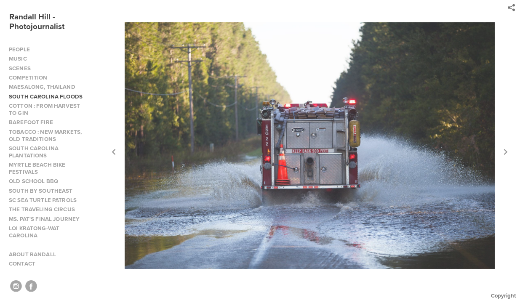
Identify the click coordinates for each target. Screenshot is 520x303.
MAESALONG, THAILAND (42, 87)
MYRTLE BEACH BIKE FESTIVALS (37, 168)
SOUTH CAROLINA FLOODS (46, 97)
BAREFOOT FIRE (31, 122)
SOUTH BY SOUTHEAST (41, 191)
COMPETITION (28, 78)
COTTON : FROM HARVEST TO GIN (44, 109)
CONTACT (22, 264)
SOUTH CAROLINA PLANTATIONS (34, 151)
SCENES (20, 68)
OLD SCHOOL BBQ (33, 181)
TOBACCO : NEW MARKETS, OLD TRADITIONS (45, 135)
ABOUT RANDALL (32, 254)
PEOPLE (19, 49)
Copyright (503, 296)
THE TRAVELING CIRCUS (42, 209)
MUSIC (18, 59)
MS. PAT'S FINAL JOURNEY (44, 219)
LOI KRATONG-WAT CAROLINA (34, 231)
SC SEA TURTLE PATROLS (43, 200)
